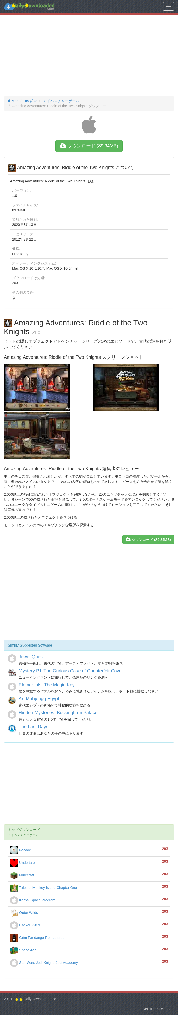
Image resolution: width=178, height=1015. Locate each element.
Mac (13, 101)
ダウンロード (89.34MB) (89, 145)
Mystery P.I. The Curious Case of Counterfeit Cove (70, 670)
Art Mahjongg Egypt (39, 698)
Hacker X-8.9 (25, 925)
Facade (20, 850)
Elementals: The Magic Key (47, 684)
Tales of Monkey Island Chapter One (43, 888)
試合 (30, 101)
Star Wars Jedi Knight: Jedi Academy (44, 963)
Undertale (22, 863)
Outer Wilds (24, 913)
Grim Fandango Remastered (37, 938)
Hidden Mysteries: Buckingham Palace (58, 712)
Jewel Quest (31, 656)
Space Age (23, 950)
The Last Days (33, 726)
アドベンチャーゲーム (60, 101)
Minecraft (22, 875)
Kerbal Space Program (32, 900)
